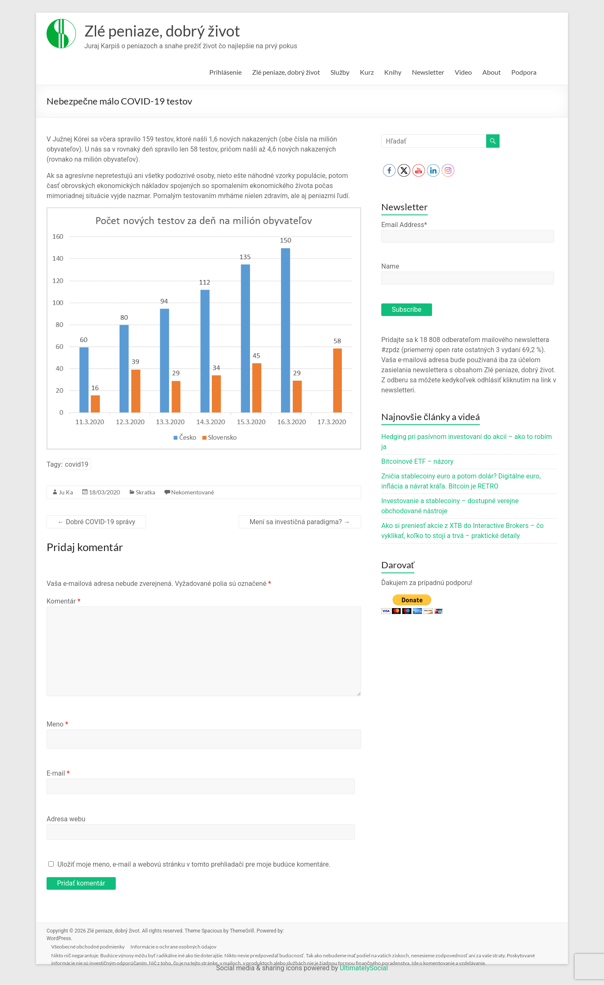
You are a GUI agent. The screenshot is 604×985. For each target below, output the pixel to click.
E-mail (58, 773)
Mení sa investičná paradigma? (300, 522)
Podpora (523, 72)
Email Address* (404, 225)
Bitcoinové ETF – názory (417, 461)
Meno (57, 724)
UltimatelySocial (364, 968)
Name (390, 266)
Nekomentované (192, 492)
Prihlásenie (225, 72)
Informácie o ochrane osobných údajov (176, 946)
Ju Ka (66, 492)
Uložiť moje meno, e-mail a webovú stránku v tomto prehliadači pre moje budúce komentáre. (194, 864)
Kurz (367, 72)
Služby (340, 72)
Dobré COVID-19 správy (96, 522)
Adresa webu (66, 819)
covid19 (77, 464)
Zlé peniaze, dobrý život (162, 30)
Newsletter (428, 72)
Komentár (64, 601)
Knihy (392, 72)
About (491, 72)
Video (463, 72)
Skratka (145, 492)
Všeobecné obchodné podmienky (90, 946)
